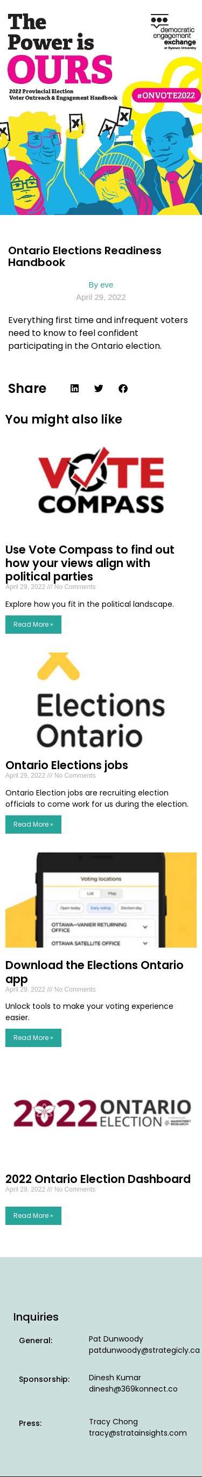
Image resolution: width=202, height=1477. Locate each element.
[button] (74, 388)
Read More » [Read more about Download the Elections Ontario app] (33, 1037)
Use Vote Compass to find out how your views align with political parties (90, 563)
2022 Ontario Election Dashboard (98, 1179)
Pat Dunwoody (116, 1338)
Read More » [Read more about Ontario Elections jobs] (33, 824)
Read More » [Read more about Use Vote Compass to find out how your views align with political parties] (33, 624)
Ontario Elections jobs (66, 765)
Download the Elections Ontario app (94, 971)
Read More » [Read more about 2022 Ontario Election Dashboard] (33, 1215)
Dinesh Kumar (115, 1377)
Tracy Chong (113, 1421)
